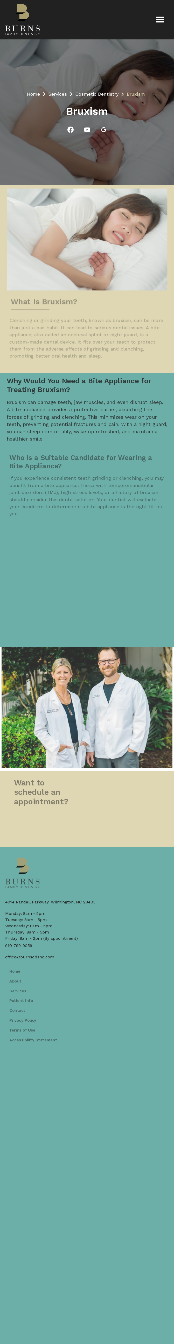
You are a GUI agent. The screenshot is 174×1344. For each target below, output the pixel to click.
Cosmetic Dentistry (97, 94)
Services (57, 94)
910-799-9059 (18, 945)
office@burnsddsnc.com (29, 957)
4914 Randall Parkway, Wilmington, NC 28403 (50, 902)
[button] (160, 20)
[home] (22, 19)
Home (33, 94)
